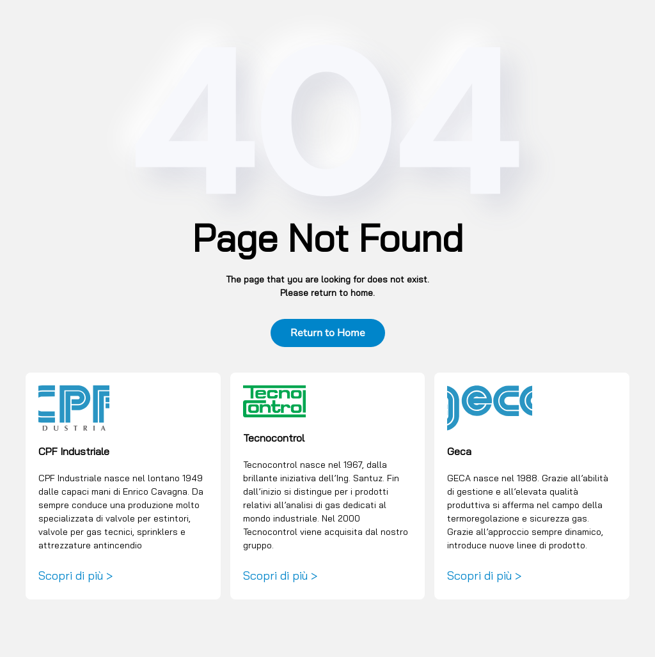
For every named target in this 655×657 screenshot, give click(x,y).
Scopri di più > (75, 575)
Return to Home (327, 333)
